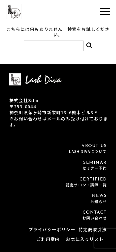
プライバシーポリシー (51, 229)
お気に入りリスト (85, 239)
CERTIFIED (58, 182)
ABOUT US (58, 149)
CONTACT (58, 215)
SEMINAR (58, 165)
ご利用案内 (48, 239)
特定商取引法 (93, 229)
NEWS (58, 198)
